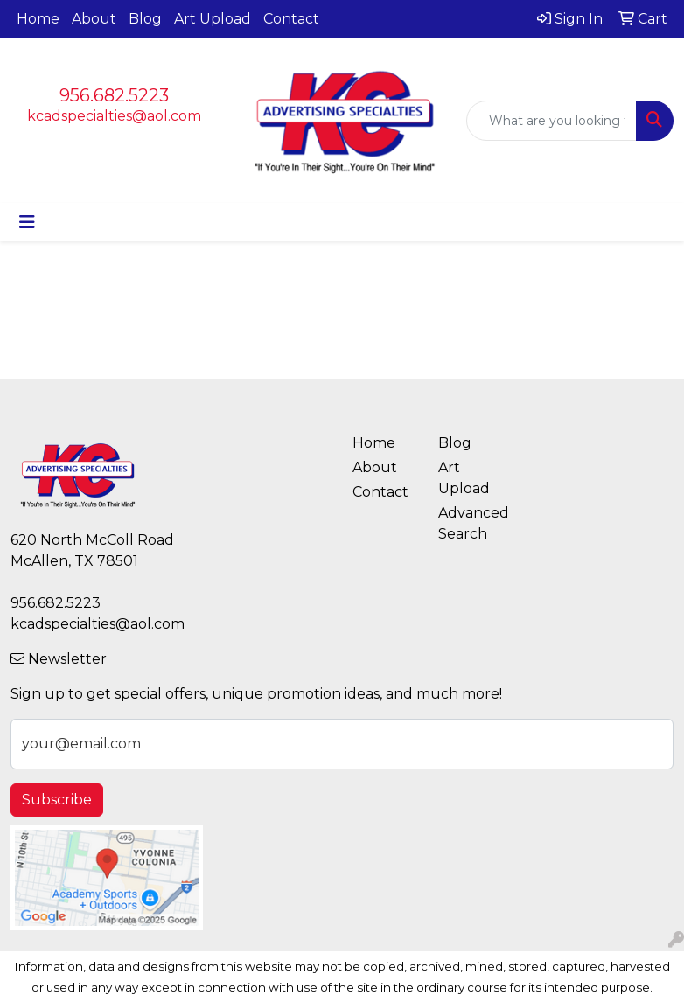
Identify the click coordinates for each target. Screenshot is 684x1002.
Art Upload (212, 18)
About (94, 18)
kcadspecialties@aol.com (114, 116)
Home (38, 18)
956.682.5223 (114, 95)
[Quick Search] (551, 121)
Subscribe (57, 799)
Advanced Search (470, 523)
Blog (145, 18)
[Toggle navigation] (27, 222)
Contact (291, 18)
